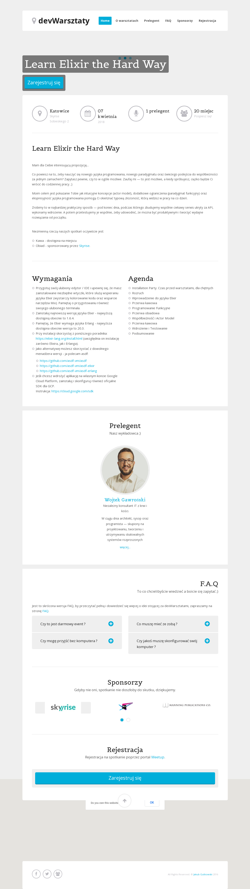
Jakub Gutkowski (202, 874)
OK (152, 802)
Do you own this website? (105, 802)
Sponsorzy (185, 21)
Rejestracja (207, 21)
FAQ (168, 21)
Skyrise (84, 245)
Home (105, 21)
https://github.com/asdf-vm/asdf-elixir (67, 366)
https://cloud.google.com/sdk (72, 391)
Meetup (157, 757)
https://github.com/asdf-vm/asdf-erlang (68, 371)
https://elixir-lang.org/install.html (59, 338)
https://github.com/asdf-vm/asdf (63, 360)
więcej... (125, 547)
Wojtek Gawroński (125, 500)
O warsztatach (127, 21)
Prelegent (151, 21)
